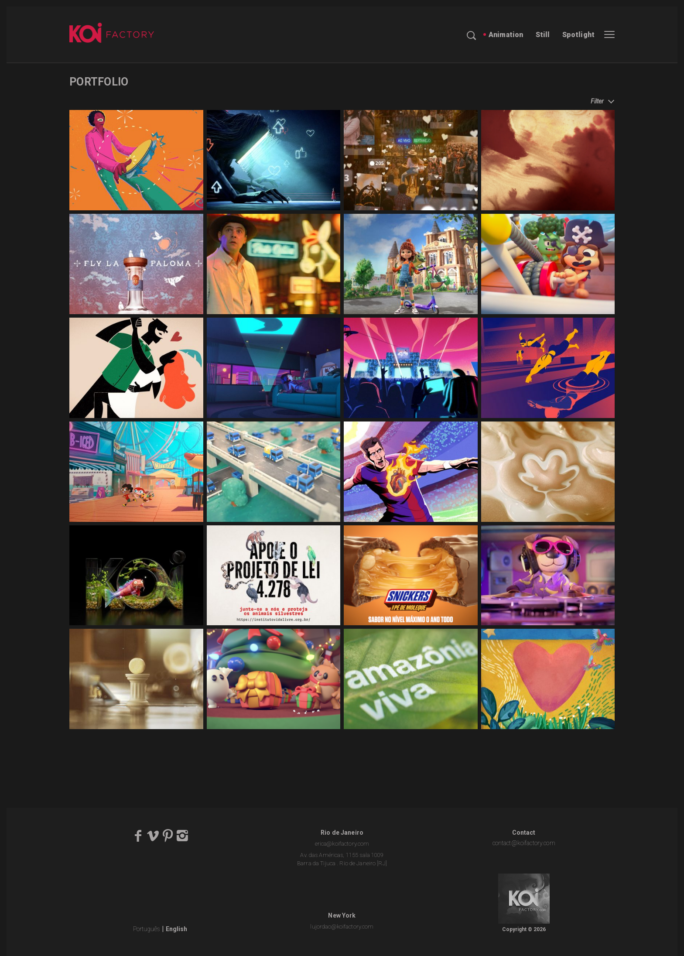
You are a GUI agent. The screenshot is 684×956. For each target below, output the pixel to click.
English (176, 928)
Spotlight (578, 35)
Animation (506, 35)
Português (146, 928)
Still (543, 35)
